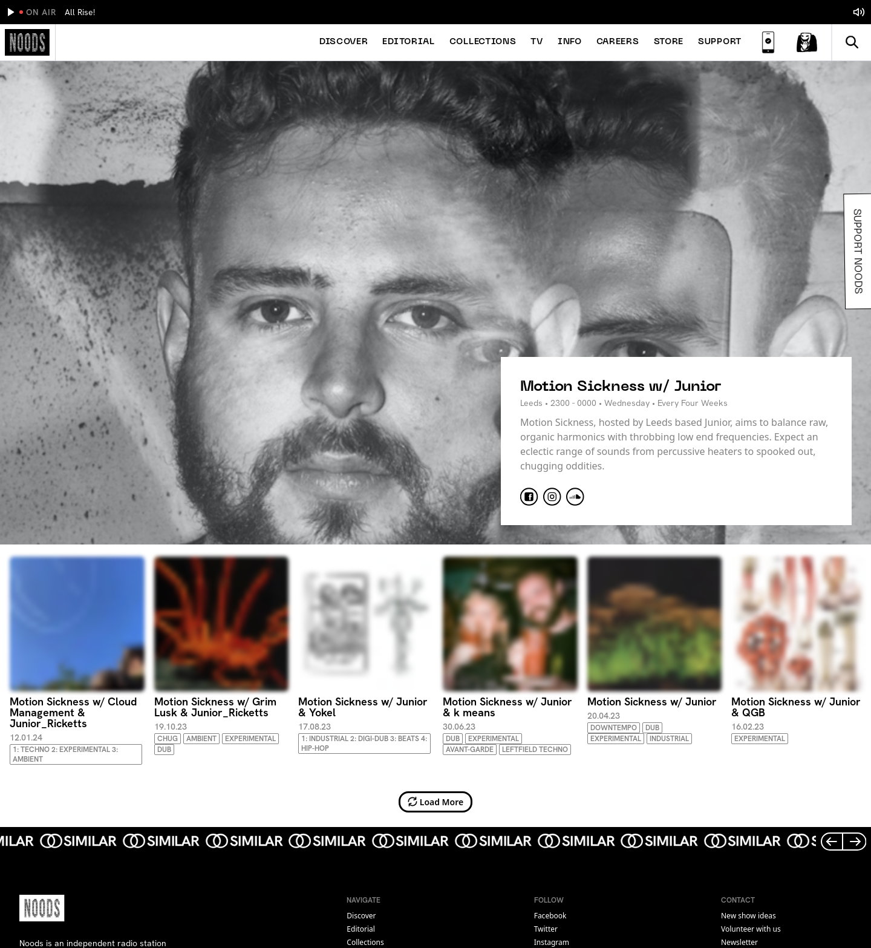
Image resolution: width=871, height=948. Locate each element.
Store (669, 42)
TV (536, 42)
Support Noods (856, 251)
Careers (617, 42)
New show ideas (748, 915)
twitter (546, 929)
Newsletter (739, 942)
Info (570, 42)
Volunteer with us (751, 929)
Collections (483, 42)
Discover (343, 42)
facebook (550, 915)
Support (720, 42)
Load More (436, 802)
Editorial (408, 42)
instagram (551, 942)
